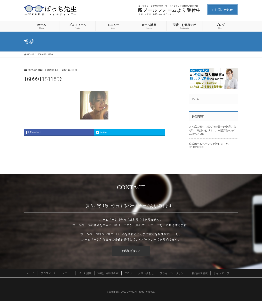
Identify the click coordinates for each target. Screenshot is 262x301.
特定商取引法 (200, 273)
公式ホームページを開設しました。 (210, 143)
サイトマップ (221, 273)
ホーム (31, 273)
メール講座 (85, 273)
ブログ (128, 273)
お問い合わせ (222, 9)
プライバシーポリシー (173, 273)
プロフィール (48, 273)
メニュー (67, 273)
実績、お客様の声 (108, 273)
